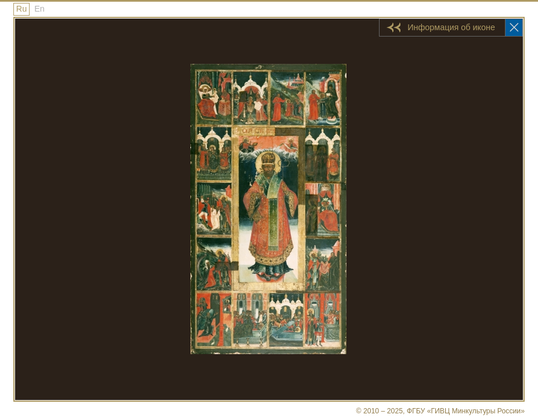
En (39, 8)
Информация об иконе (451, 27)
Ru (21, 8)
